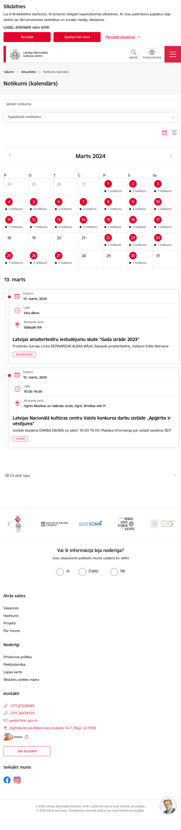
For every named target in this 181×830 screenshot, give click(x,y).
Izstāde (20, 438)
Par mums (12, 630)
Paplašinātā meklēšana (24, 117)
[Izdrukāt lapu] (90, 475)
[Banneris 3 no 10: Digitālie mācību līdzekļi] (54, 523)
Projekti (10, 623)
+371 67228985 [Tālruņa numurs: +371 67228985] (22, 706)
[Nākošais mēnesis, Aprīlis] (171, 155)
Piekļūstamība (14, 664)
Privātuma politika (18, 657)
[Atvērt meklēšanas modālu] (133, 55)
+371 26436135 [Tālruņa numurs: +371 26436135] (22, 713)
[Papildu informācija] (26, 737)
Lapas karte (13, 672)
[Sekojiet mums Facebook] (7, 780)
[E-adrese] (13, 737)
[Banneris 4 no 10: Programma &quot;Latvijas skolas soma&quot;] (90, 523)
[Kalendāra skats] (164, 133)
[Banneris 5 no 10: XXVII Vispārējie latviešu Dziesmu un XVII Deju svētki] (126, 523)
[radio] (62, 571)
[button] (115, 187)
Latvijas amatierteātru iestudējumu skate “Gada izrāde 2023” (76, 339)
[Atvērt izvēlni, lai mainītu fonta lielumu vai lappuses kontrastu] (151, 55)
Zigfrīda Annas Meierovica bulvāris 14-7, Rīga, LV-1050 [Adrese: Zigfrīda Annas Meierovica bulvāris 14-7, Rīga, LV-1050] (52, 728)
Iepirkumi (11, 615)
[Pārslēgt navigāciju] (173, 54)
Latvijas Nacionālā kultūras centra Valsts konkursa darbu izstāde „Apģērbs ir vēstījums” (92, 420)
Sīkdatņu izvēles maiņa (21, 679)
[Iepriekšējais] (9, 524)
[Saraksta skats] (174, 133)
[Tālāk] (172, 524)
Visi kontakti (27, 751)
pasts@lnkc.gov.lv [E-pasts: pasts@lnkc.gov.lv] (23, 720)
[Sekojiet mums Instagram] (17, 780)
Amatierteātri (24, 354)
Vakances (11, 608)
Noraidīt (27, 37)
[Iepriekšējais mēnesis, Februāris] (10, 155)
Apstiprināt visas (77, 37)
